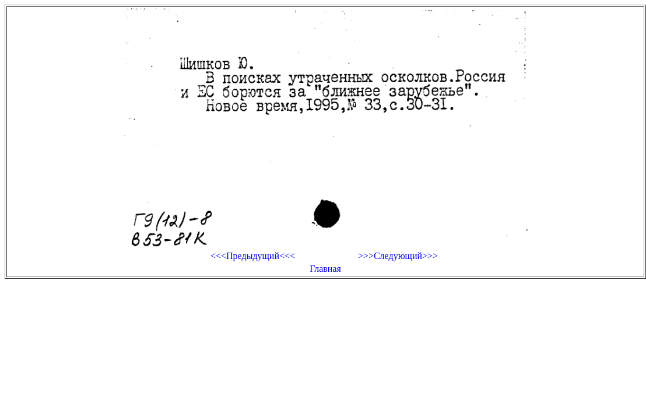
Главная (325, 269)
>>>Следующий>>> (398, 256)
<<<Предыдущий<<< (252, 256)
